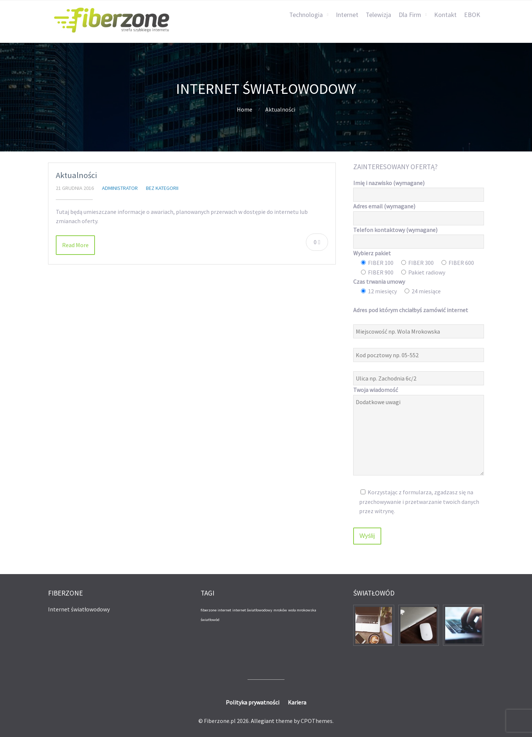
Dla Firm (410, 15)
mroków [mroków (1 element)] (280, 610)
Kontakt (445, 15)
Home (244, 109)
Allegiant (262, 720)
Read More (75, 245)
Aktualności (76, 175)
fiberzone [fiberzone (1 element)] (208, 610)
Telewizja (378, 15)
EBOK (472, 15)
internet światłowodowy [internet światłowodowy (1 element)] (252, 610)
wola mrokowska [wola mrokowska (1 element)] (302, 610)
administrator (120, 188)
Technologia (306, 15)
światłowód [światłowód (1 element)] (210, 619)
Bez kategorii (162, 188)
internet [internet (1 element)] (224, 610)
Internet (347, 15)
